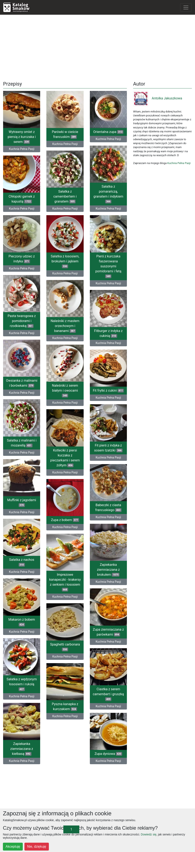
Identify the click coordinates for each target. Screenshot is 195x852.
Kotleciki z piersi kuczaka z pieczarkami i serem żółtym (65, 457)
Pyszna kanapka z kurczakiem (65, 706)
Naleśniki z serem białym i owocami (65, 390)
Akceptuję (13, 846)
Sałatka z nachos (21, 562)
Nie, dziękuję (36, 846)
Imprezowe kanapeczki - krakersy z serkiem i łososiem (65, 582)
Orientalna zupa (108, 132)
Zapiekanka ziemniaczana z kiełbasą (21, 749)
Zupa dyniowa (108, 754)
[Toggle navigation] (186, 7)
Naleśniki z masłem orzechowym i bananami (65, 326)
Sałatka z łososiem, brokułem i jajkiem (65, 261)
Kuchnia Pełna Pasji (21, 149)
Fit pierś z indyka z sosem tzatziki (108, 447)
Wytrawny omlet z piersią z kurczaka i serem (22, 137)
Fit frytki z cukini (108, 390)
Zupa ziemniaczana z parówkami (108, 631)
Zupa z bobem (65, 520)
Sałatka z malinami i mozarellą (21, 442)
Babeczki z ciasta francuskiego (108, 507)
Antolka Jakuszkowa (157, 98)
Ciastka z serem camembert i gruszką (108, 694)
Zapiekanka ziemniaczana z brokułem (108, 570)
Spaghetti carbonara (65, 646)
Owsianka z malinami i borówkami (21, 383)
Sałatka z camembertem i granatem (65, 196)
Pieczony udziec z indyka (21, 258)
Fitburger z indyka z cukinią (108, 333)
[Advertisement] (97, 47)
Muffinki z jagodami (21, 502)
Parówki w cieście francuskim (65, 134)
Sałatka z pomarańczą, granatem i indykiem (108, 194)
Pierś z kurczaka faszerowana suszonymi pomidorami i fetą (108, 266)
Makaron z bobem (21, 621)
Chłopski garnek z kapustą (21, 198)
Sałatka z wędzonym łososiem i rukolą (22, 684)
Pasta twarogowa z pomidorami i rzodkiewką (22, 321)
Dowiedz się (148, 834)
